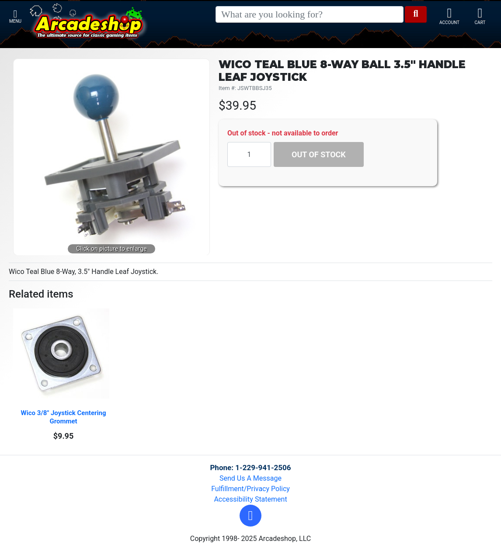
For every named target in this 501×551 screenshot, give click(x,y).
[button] (250, 516)
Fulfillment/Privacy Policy (250, 489)
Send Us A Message (250, 478)
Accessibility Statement (250, 499)
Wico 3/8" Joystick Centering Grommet (64, 417)
